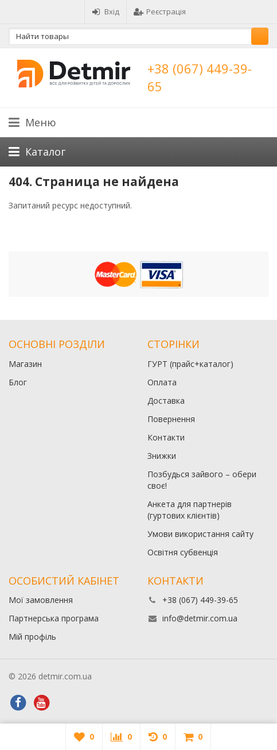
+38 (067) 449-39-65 (200, 599)
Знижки (161, 455)
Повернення (171, 418)
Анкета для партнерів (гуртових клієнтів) (189, 509)
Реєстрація (160, 11)
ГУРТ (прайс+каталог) (190, 363)
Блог (18, 382)
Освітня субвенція (182, 552)
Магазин (25, 363)
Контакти (166, 437)
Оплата (162, 382)
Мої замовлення (41, 599)
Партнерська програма (54, 618)
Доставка (166, 400)
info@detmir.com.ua (199, 618)
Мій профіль (32, 636)
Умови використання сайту (200, 533)
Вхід (105, 11)
